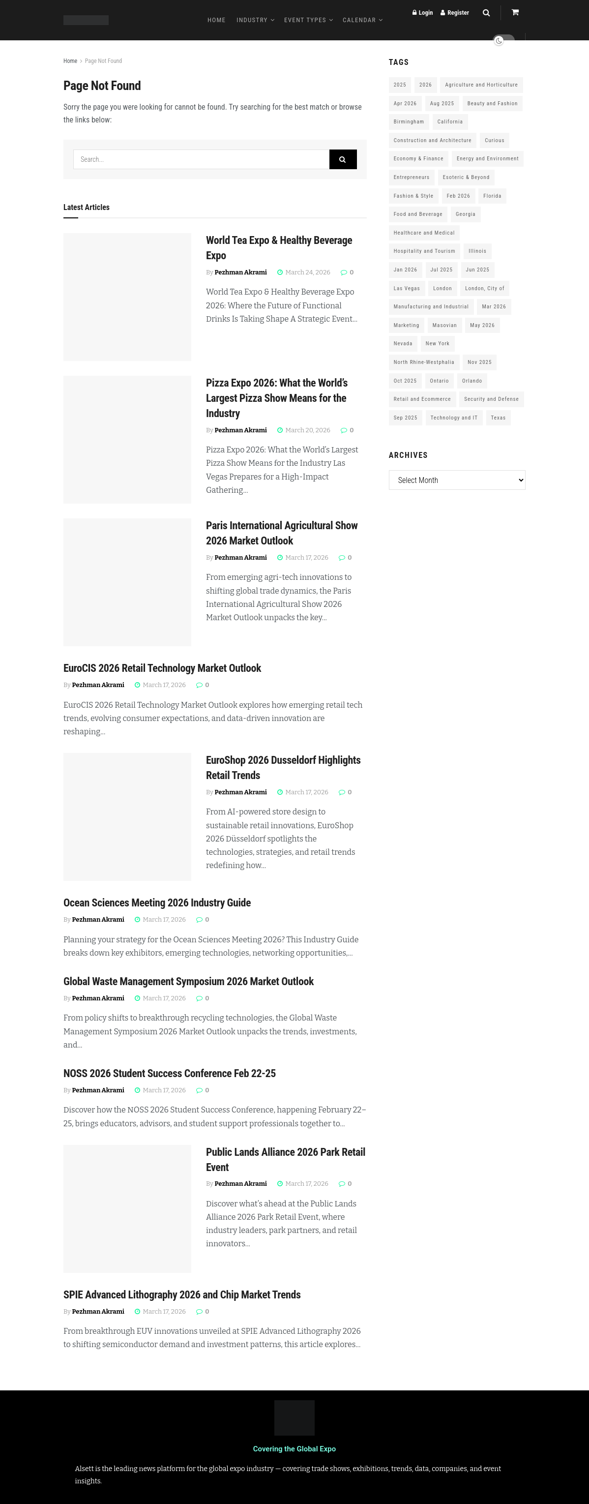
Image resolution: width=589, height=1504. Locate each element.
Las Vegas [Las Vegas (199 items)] (407, 288)
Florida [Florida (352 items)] (492, 196)
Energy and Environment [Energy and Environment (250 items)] (488, 158)
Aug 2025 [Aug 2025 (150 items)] (442, 103)
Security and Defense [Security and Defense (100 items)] (491, 399)
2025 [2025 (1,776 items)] (400, 85)
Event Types (305, 20)
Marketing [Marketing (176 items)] (406, 325)
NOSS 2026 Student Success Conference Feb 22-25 (169, 1073)
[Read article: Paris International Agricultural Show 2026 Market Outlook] (127, 582)
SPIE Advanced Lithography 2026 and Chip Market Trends (182, 1295)
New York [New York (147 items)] (438, 343)
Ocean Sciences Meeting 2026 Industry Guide (157, 903)
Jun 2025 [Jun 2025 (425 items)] (478, 270)
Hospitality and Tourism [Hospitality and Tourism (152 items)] (425, 251)
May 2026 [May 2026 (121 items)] (482, 325)
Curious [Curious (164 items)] (494, 140)
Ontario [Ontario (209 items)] (439, 381)
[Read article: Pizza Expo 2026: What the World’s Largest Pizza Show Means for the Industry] (127, 440)
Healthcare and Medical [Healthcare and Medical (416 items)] (424, 233)
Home (216, 20)
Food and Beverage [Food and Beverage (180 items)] (418, 214)
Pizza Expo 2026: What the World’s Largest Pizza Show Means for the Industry (277, 398)
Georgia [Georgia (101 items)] (466, 214)
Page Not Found (103, 61)
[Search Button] (343, 159)
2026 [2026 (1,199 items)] (425, 85)
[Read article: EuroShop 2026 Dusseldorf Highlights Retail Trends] (127, 817)
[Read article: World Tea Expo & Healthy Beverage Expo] (127, 297)
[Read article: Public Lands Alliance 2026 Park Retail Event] (127, 1209)
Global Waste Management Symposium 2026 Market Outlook (188, 981)
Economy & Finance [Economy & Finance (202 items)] (419, 158)
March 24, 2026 (303, 272)
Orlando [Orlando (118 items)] (472, 381)
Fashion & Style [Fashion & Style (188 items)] (414, 196)
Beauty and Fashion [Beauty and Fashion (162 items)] (493, 103)
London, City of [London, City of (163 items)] (484, 288)
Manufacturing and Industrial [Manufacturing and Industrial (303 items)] (431, 306)
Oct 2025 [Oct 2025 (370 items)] (405, 381)
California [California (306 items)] (450, 122)
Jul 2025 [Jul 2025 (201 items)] (442, 270)
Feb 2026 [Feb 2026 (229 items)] (459, 196)
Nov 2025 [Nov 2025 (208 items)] (480, 362)
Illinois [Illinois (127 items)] (478, 251)
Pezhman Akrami (241, 272)
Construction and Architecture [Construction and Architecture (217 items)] (433, 140)
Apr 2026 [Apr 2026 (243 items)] (405, 103)
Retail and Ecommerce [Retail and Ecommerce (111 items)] (422, 399)
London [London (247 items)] (442, 288)
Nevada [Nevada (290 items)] (403, 343)
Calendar (359, 20)
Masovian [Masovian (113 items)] (445, 325)
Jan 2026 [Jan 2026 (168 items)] (405, 270)
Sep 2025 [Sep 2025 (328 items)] (406, 418)
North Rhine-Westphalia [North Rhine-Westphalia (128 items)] (424, 362)
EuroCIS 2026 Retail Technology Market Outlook (162, 668)
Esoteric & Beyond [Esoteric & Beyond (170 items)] (466, 177)
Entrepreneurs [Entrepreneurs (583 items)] (412, 177)
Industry (251, 20)
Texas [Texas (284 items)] (498, 418)
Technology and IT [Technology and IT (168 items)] (454, 418)
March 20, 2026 (303, 430)
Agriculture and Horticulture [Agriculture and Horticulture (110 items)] (481, 85)
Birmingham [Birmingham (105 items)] (409, 122)
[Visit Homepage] (86, 20)
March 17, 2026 (302, 557)
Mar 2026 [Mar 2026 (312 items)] (494, 306)
